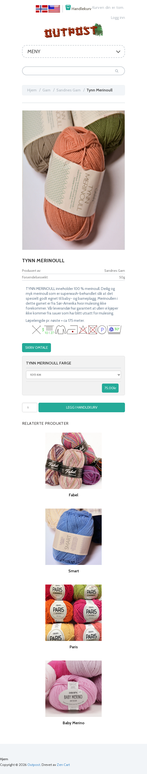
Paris (74, 646)
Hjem (32, 90)
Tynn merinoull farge (48, 363)
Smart (73, 570)
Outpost (33, 764)
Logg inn (118, 17)
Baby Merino (74, 722)
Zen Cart (63, 764)
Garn (46, 90)
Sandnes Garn (68, 90)
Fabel (73, 494)
